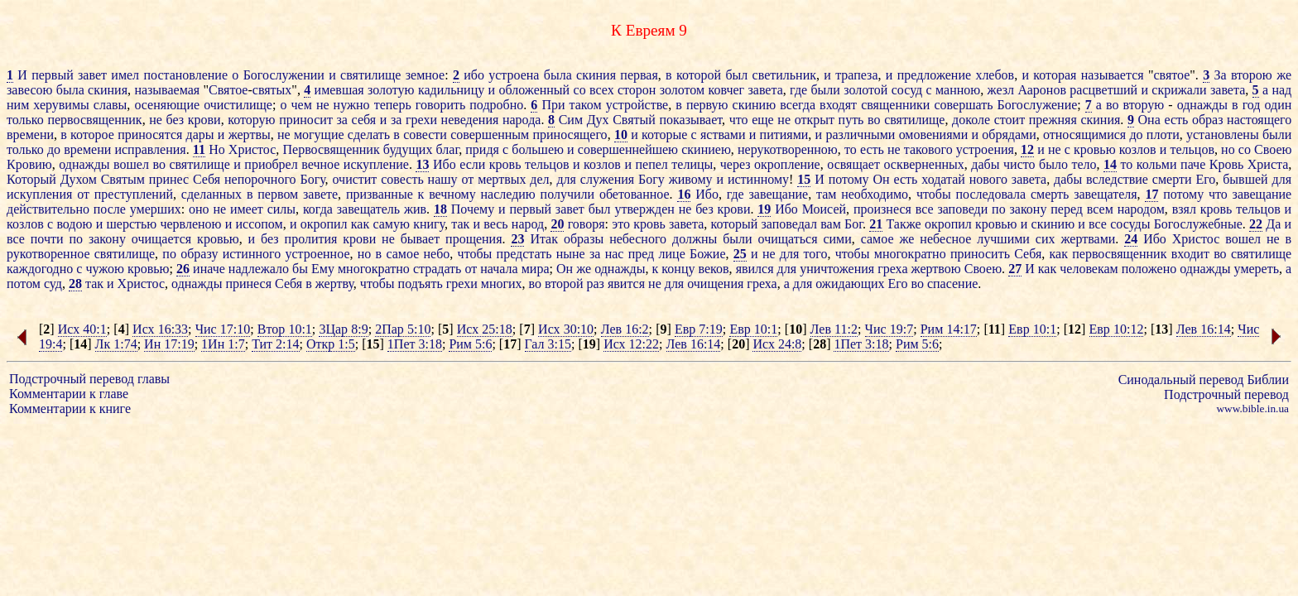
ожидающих (849, 283)
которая (1054, 75)
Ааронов (1041, 90)
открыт (814, 120)
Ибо (444, 164)
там (826, 194)
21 (875, 224)
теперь (392, 105)
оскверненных (923, 164)
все (925, 209)
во (1112, 105)
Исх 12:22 (631, 344)
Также (903, 224)
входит (1190, 254)
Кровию (29, 164)
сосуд (907, 90)
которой (698, 75)
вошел (131, 164)
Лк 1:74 (116, 344)
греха (892, 269)
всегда (797, 105)
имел (125, 75)
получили (568, 194)
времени (30, 134)
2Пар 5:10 (402, 329)
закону (1027, 209)
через (735, 164)
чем (301, 105)
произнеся (882, 209)
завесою (29, 90)
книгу (429, 224)
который (733, 224)
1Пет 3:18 (414, 344)
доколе (971, 120)
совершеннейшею (628, 149)
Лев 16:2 (625, 329)
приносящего (569, 134)
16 (683, 194)
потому (849, 179)
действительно (48, 209)
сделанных (211, 194)
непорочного (260, 179)
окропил (324, 224)
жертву (334, 283)
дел (539, 179)
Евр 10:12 (1116, 329)
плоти (1163, 134)
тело (1083, 164)
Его (1205, 179)
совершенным (489, 134)
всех (601, 90)
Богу (312, 179)
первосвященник (94, 120)
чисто (1019, 164)
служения (607, 179)
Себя (206, 179)
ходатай (943, 179)
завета (765, 90)
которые (664, 134)
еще (763, 120)
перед (1066, 209)
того (816, 254)
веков (714, 269)
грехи (421, 120)
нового (988, 179)
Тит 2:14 (275, 344)
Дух (598, 120)
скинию (754, 105)
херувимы (61, 105)
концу (678, 269)
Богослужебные (1198, 224)
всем (1100, 209)
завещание (779, 194)
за (342, 120)
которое (92, 134)
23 (517, 239)
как (360, 224)
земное (425, 75)
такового (928, 149)
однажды (1202, 105)
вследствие (1117, 179)
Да (1273, 224)
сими (837, 239)
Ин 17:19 (169, 344)
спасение (952, 283)
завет (92, 75)
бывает (420, 239)
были (824, 90)
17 (1151, 194)
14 (1110, 164)
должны (694, 239)
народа (521, 120)
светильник (784, 75)
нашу (443, 179)
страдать (437, 269)
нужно (352, 105)
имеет (246, 209)
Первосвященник (331, 149)
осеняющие (167, 105)
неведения (470, 120)
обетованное (634, 194)
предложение (934, 75)
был (736, 75)
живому (691, 179)
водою (74, 224)
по (999, 209)
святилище (370, 75)
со (580, 90)
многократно (910, 254)
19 (764, 209)
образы (583, 239)
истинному (758, 179)
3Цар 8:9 (343, 329)
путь (851, 120)
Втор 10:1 (284, 329)
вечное (320, 164)
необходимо (874, 194)
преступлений (133, 194)
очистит (355, 179)
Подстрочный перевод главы (89, 379)
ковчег (727, 90)
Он (881, 179)
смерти (1172, 179)
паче (1192, 164)
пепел (651, 164)
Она (1149, 120)
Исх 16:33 (160, 329)
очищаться (788, 239)
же (1283, 75)
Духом (78, 179)
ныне (570, 254)
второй (564, 283)
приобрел (270, 164)
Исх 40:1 (82, 329)
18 (440, 209)
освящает (853, 164)
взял (1184, 209)
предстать (524, 254)
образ (1207, 120)
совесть (402, 179)
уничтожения (837, 269)
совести (425, 134)
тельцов (1192, 149)
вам (830, 224)
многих (501, 283)
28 (75, 283)
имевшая (339, 90)
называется (1112, 75)
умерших (155, 209)
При (553, 105)
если (472, 164)
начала (498, 269)
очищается (161, 239)
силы (281, 209)
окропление (787, 164)
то (850, 149)
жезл (1001, 90)
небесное (945, 239)
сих (1045, 239)
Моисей (824, 209)
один (1278, 105)
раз (595, 283)
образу (199, 254)
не (322, 105)
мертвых (502, 179)
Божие (708, 254)
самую (391, 224)
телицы (692, 164)
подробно (496, 105)
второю (1251, 75)
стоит (1009, 120)
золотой (865, 90)
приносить (980, 254)
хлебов (994, 75)
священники (895, 105)
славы (110, 105)
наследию (508, 194)
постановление (185, 75)
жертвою (936, 269)
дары (200, 134)
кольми (1157, 164)
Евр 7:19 (699, 329)
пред (641, 254)
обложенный (534, 90)
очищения (715, 283)
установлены (1222, 134)
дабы (985, 164)
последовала (990, 194)
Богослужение (1038, 105)
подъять (420, 283)
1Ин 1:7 (223, 344)
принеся (248, 283)
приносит (306, 120)
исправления (149, 149)
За (1220, 75)
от (467, 179)
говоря (586, 224)
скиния (596, 75)
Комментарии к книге (70, 408)
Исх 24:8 (776, 344)
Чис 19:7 (889, 329)
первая (638, 75)
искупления (39, 194)
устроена (513, 75)
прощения (473, 239)
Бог (853, 224)
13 (422, 164)
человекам (1089, 269)
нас (614, 254)
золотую (391, 90)
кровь (505, 164)
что (738, 120)
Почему (472, 209)
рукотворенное (48, 254)
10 (620, 134)
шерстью (131, 224)
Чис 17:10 (223, 329)
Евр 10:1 (753, 329)
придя (482, 149)
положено (1149, 269)
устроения (985, 149)
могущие (319, 134)
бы (300, 269)
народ (528, 224)
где (798, 90)
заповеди (962, 209)
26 (183, 269)
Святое (228, 90)
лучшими (1003, 239)
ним (18, 105)
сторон (637, 90)
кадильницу (451, 90)
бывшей (1245, 179)
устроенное (317, 254)
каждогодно (40, 269)
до (1135, 134)
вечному (452, 194)
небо (437, 254)
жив (415, 209)
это (621, 224)
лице (672, 254)
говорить (440, 105)
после (110, 209)
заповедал (790, 224)
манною (957, 90)
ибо (474, 75)
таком (586, 105)
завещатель (368, 209)
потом (24, 283)
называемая (167, 90)
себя (364, 120)
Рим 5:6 (470, 344)
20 (557, 224)
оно (199, 209)
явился (755, 269)
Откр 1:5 (330, 344)
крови (204, 120)
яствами (723, 134)
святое (1171, 75)
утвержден (644, 209)
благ (447, 149)
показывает (691, 120)
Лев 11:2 (834, 329)
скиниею (706, 149)
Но (217, 149)
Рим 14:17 (949, 329)
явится (626, 283)
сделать (369, 134)
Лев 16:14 (1203, 329)
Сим (571, 120)
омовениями (934, 134)
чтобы (933, 194)
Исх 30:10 (566, 329)
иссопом (259, 224)
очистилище (238, 105)
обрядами (1009, 134)
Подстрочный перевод (1226, 394)
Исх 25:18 (484, 329)
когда (318, 209)
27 (1015, 269)
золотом (682, 90)
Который (31, 179)
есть (1176, 120)
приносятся (150, 134)
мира (536, 269)
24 (1130, 239)
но (1228, 149)
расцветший (1103, 90)
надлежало (258, 269)
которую (251, 120)
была (558, 75)
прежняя (1053, 120)
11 (199, 149)
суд (53, 283)
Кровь (1226, 164)
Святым (123, 179)
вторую (1144, 105)
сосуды (1130, 224)
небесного (637, 239)
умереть (1256, 269)
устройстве (637, 105)
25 (740, 254)
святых (272, 90)
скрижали (1178, 90)
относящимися (1084, 134)
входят (838, 105)
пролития (311, 239)
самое (877, 239)
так (460, 224)
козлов (1137, 149)
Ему (322, 269)
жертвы (249, 134)
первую (707, 105)
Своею (1272, 149)
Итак (544, 239)
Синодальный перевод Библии (1203, 379)
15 (803, 179)
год (1252, 105)
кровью (1095, 149)
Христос (252, 149)
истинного (252, 254)
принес (169, 179)
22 (1255, 224)
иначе (209, 269)
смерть (1050, 194)
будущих (408, 149)
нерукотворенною (788, 149)
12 (1027, 149)
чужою (104, 269)
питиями (784, 134)
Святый (634, 120)
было (1053, 164)
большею (538, 149)
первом (277, 194)
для (565, 179)
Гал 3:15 (548, 344)
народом (1141, 209)
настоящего (1259, 120)
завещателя (1105, 194)
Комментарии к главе (68, 394)
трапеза (856, 75)
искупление (376, 164)
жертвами (1087, 239)
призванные (379, 194)
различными (860, 134)
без (175, 120)
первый (52, 75)
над (1281, 90)
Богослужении (283, 75)
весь (495, 224)
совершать (963, 105)
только (25, 120)
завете (320, 194)
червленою (190, 224)
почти (47, 239)
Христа (1268, 164)
